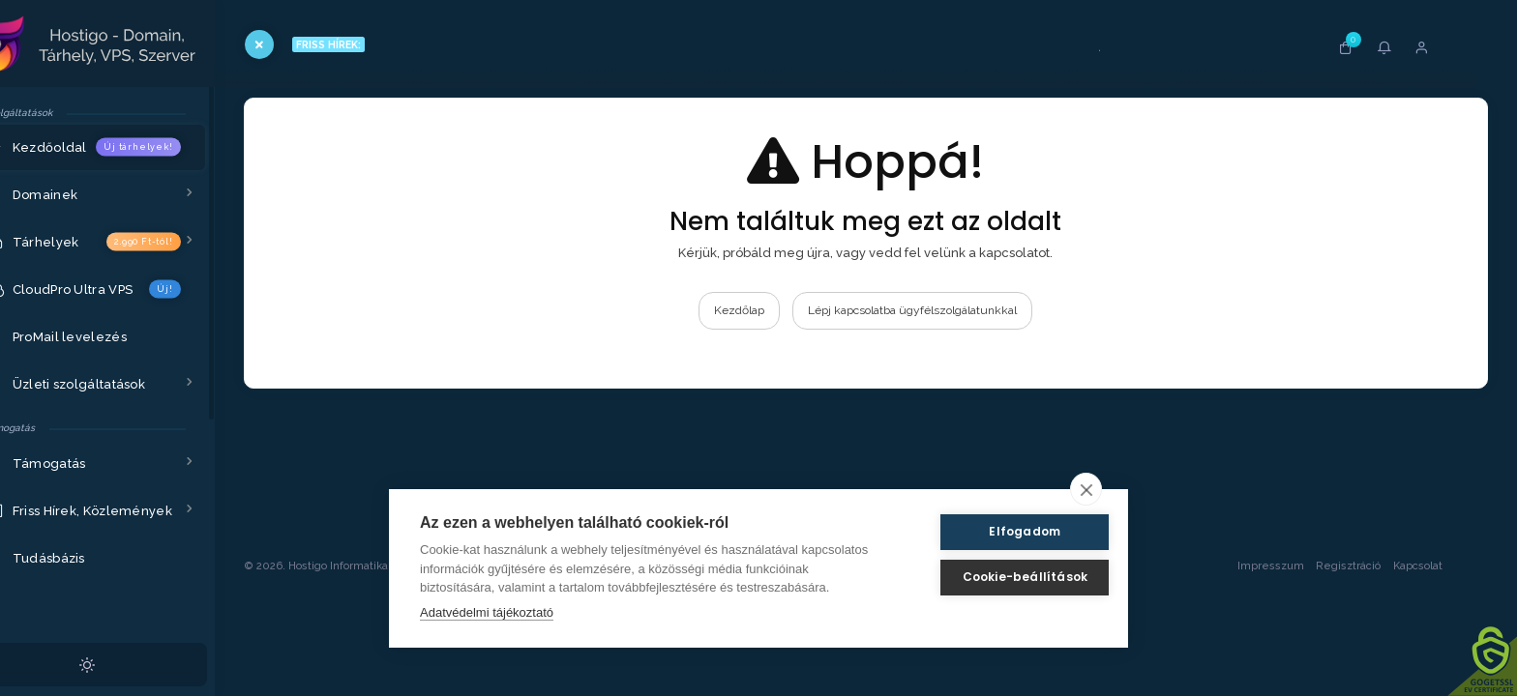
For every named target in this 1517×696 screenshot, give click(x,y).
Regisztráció (1347, 655)
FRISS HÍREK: (369, 44)
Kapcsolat (1434, 655)
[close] (1086, 489)
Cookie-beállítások (1004, 576)
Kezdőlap (764, 310)
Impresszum (1268, 655)
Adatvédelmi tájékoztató (486, 612)
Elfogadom (1004, 531)
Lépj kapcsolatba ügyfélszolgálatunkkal (937, 310)
